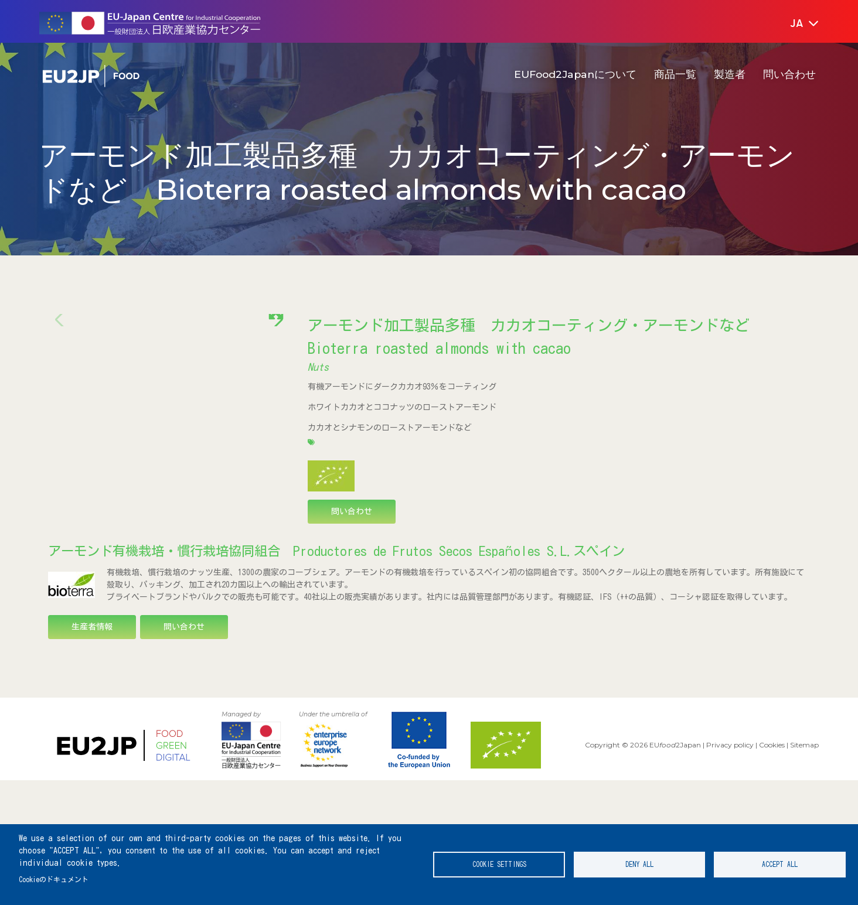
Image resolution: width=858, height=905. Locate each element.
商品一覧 (675, 74)
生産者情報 (92, 751)
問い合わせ (789, 74)
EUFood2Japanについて (575, 74)
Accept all (780, 864)
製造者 (729, 74)
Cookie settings (499, 864)
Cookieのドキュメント (53, 879)
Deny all (639, 864)
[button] (796, 24)
